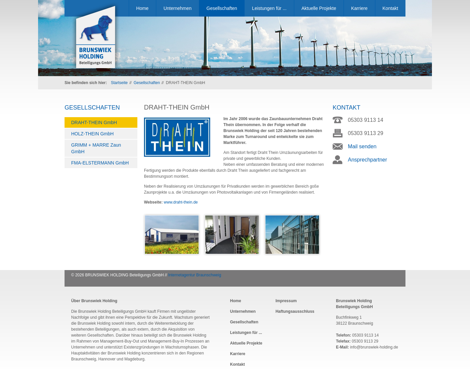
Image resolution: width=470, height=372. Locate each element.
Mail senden (362, 146)
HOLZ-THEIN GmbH (92, 133)
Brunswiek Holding (96, 37)
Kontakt (390, 8)
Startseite (119, 82)
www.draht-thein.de (181, 202)
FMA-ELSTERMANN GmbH (100, 162)
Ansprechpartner (367, 160)
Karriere (359, 8)
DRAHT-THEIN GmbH (94, 122)
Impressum (286, 301)
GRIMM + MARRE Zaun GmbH (96, 148)
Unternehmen (178, 8)
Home (142, 8)
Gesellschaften (222, 8)
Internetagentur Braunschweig (194, 275)
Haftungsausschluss (294, 311)
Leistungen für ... (269, 8)
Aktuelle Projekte (319, 8)
